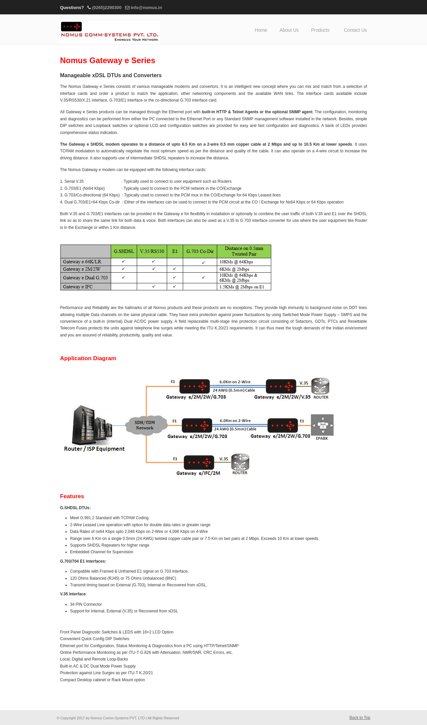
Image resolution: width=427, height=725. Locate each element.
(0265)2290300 (106, 7)
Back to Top (360, 717)
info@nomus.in (146, 7)
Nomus (110, 29)
